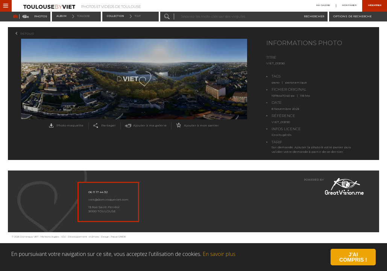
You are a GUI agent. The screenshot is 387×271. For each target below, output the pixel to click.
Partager (103, 125)
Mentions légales (50, 236)
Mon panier (349, 6)
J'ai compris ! (353, 257)
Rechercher (314, 16)
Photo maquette (65, 125)
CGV (63, 236)
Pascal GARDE (118, 236)
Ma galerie (323, 6)
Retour (27, 33)
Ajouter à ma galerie (145, 125)
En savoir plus (219, 254)
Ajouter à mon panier (196, 125)
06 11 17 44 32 (98, 192)
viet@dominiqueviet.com (108, 199)
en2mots (94, 236)
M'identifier (374, 6)
